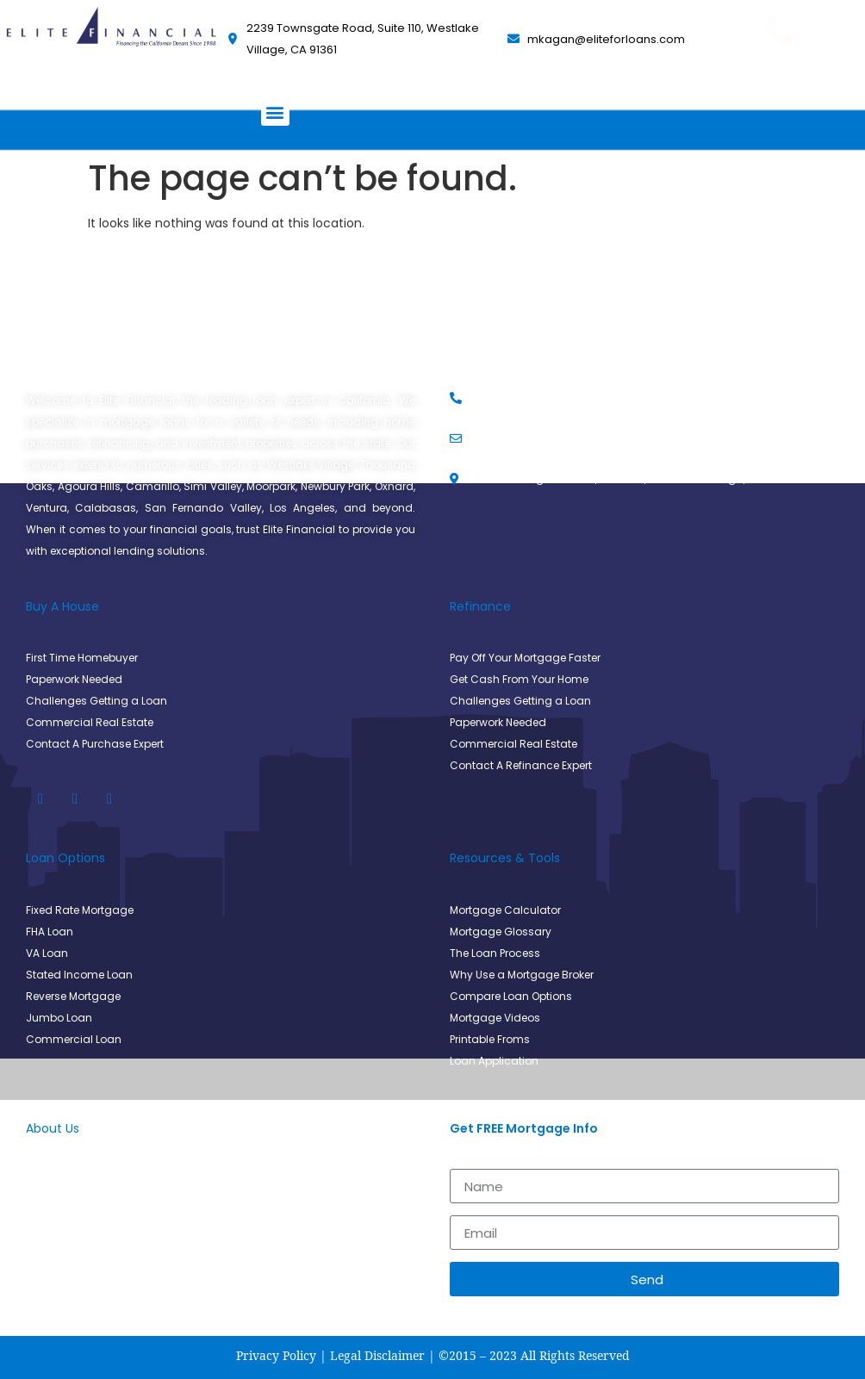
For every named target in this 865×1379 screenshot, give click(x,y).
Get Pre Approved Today (781, 59)
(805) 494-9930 (781, 91)
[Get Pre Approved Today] (780, 31)
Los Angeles (302, 507)
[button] (275, 111)
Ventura (46, 507)
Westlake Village (311, 464)
